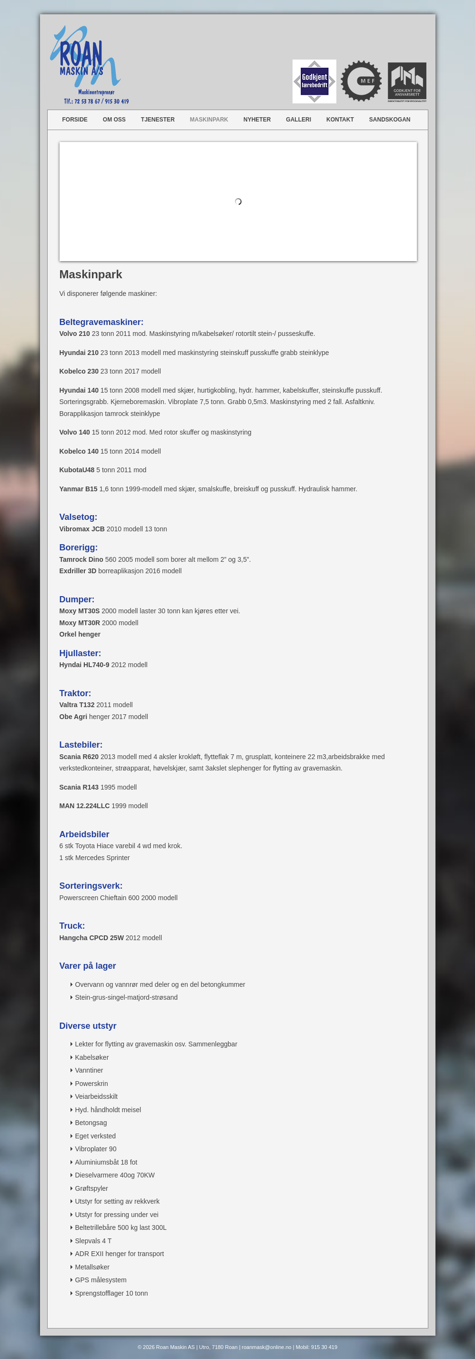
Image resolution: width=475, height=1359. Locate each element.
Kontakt (340, 119)
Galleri (298, 119)
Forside (75, 119)
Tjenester (158, 119)
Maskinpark (209, 119)
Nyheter (257, 119)
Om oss (114, 119)
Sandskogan (390, 119)
